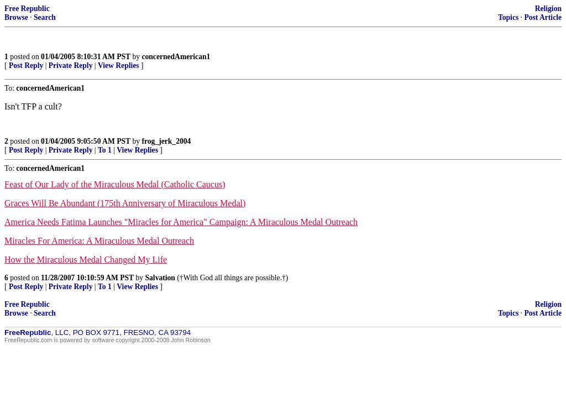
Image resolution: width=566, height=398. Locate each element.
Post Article (543, 17)
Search (45, 17)
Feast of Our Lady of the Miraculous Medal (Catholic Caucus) (114, 184)
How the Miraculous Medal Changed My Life (85, 259)
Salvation (160, 278)
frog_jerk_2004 (166, 141)
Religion (548, 8)
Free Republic (27, 8)
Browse (16, 17)
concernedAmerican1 (176, 57)
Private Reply (71, 65)
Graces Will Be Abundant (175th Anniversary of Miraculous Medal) (124, 203)
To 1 (105, 150)
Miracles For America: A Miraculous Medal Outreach (99, 240)
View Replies (118, 65)
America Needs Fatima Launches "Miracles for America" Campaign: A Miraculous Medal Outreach (181, 222)
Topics (508, 17)
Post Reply (26, 65)
